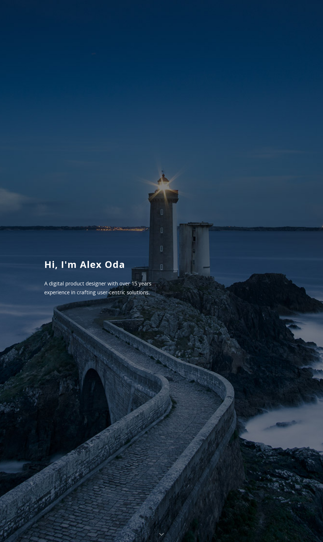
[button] (161, 535)
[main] (111, 271)
